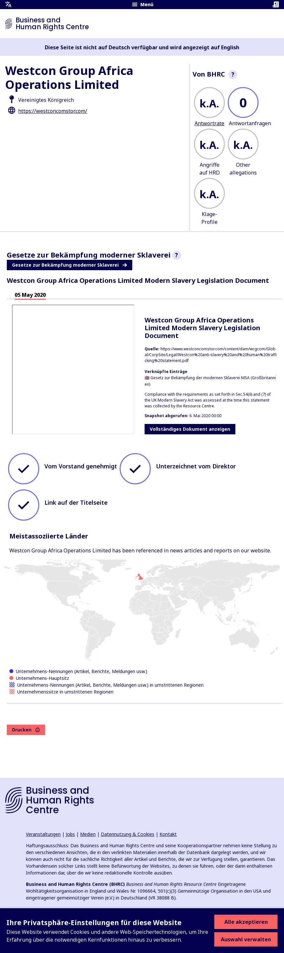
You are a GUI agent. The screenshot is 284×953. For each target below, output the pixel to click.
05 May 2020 (30, 294)
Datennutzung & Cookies (127, 834)
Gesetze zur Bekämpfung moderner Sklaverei (69, 265)
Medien (88, 834)
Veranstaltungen (43, 834)
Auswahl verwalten (246, 939)
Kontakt (168, 834)
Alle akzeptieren (246, 921)
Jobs (70, 834)
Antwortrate (209, 123)
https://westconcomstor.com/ (52, 111)
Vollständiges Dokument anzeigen (190, 429)
